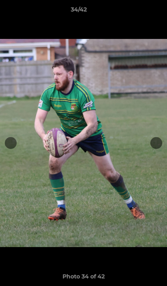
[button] (138, 11)
